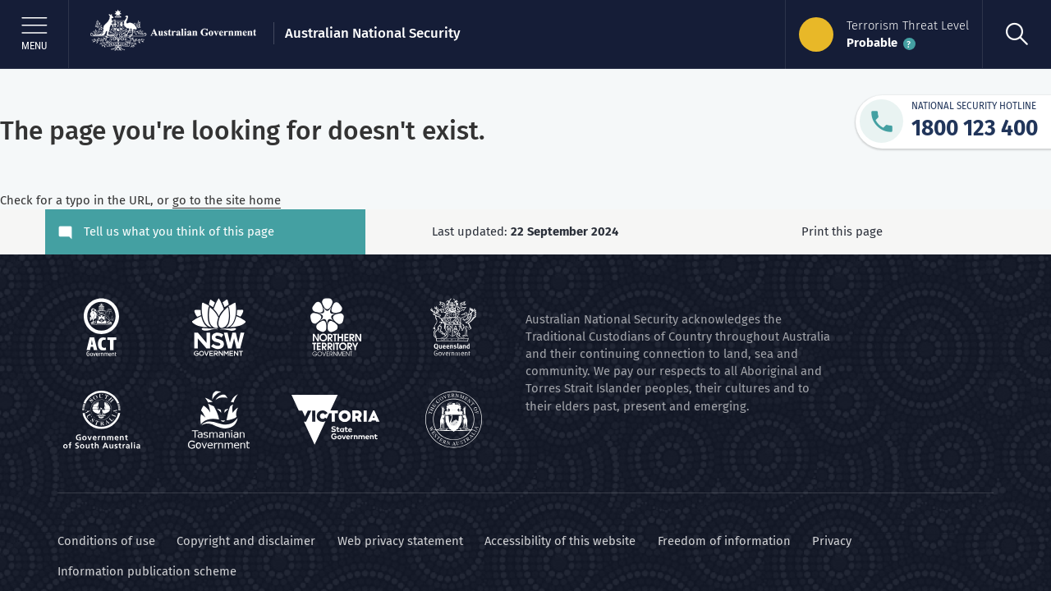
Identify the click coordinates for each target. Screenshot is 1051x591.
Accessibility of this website (560, 541)
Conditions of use (106, 541)
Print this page (845, 231)
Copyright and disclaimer (246, 541)
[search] (1016, 34)
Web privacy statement (400, 541)
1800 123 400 (974, 128)
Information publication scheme (146, 571)
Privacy (831, 541)
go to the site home (226, 200)
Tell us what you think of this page (179, 231)
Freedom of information (724, 541)
